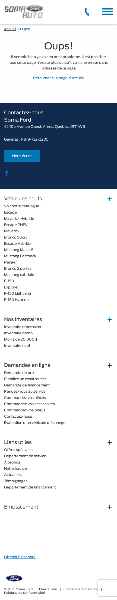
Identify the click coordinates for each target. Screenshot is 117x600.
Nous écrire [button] (22, 156)
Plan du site (48, 589)
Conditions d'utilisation (81, 589)
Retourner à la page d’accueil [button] (58, 78)
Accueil (10, 29)
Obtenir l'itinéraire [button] (20, 557)
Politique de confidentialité (24, 592)
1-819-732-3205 (34, 139)
